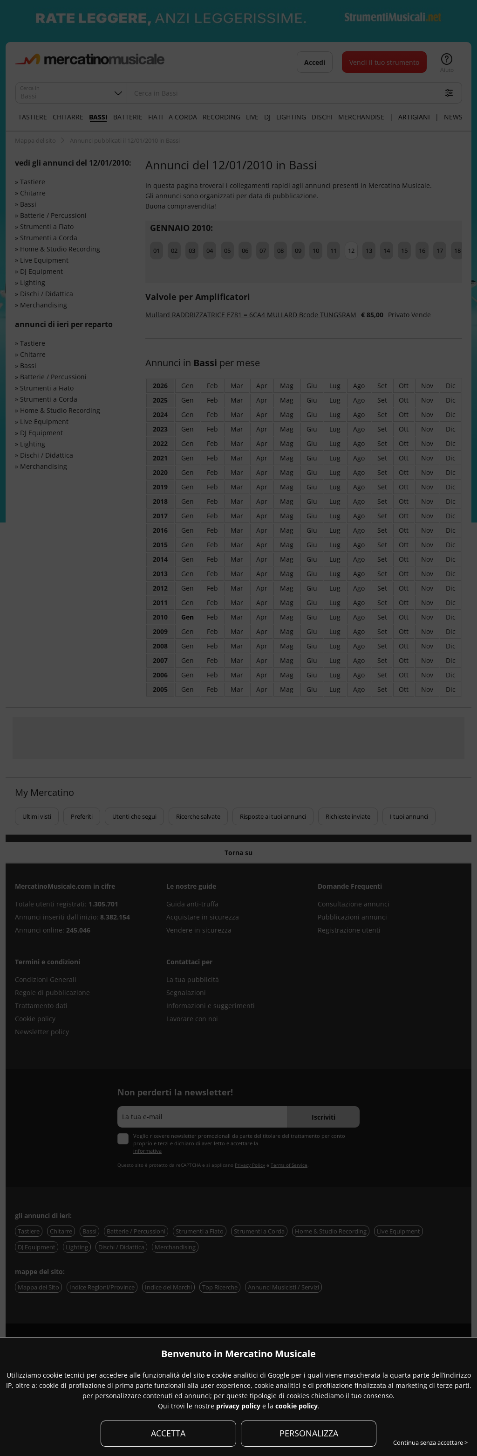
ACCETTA (168, 1433)
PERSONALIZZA (308, 1433)
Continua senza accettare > (430, 1442)
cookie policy (296, 1405)
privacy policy (238, 1405)
